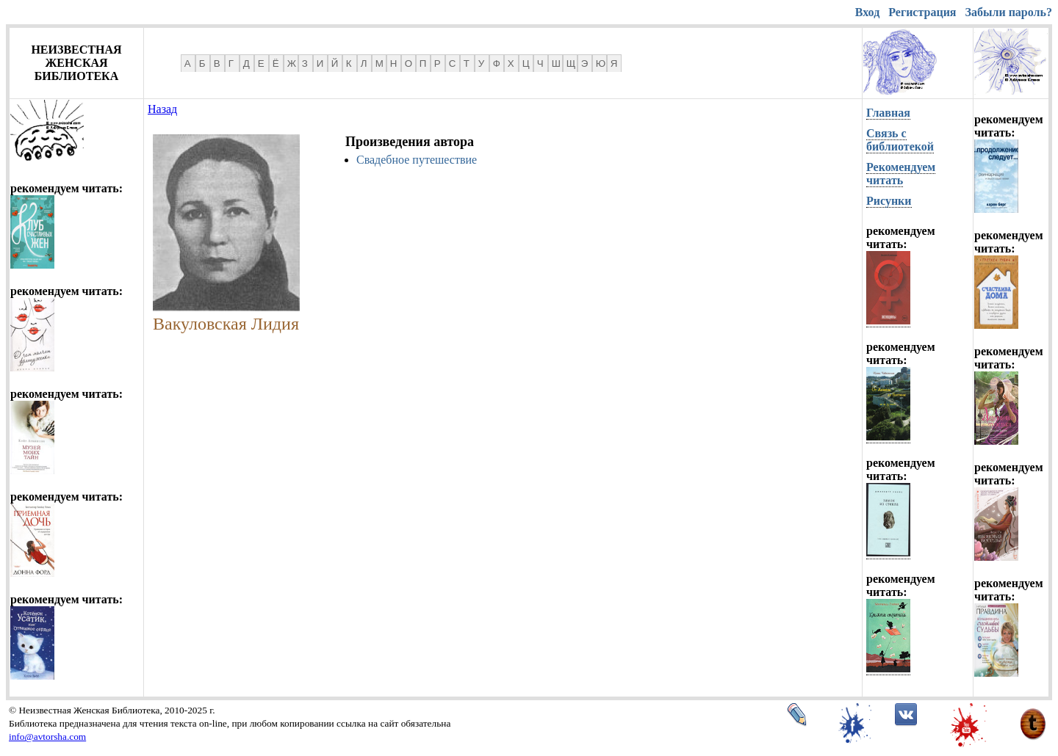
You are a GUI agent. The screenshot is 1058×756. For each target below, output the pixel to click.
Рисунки (889, 201)
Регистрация (922, 12)
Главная (888, 112)
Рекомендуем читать (900, 173)
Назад (162, 109)
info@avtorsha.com (47, 736)
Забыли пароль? (1008, 12)
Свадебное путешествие (416, 159)
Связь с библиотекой (900, 140)
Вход (867, 12)
